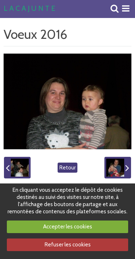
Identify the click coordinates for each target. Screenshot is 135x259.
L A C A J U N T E (29, 9)
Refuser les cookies (68, 244)
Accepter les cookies (67, 226)
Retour (67, 167)
